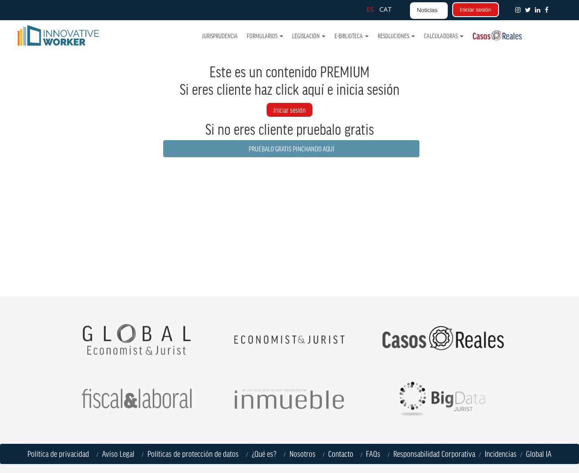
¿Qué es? (266, 453)
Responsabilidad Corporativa (434, 453)
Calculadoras (443, 35)
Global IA (539, 453)
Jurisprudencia (220, 35)
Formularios (265, 35)
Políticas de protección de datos (194, 453)
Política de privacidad (60, 453)
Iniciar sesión (475, 10)
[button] (548, 9)
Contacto (340, 453)
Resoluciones (396, 35)
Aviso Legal (120, 453)
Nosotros (304, 453)
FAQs (375, 453)
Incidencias (501, 453)
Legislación (308, 35)
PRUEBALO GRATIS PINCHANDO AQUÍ (291, 148)
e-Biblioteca (351, 35)
